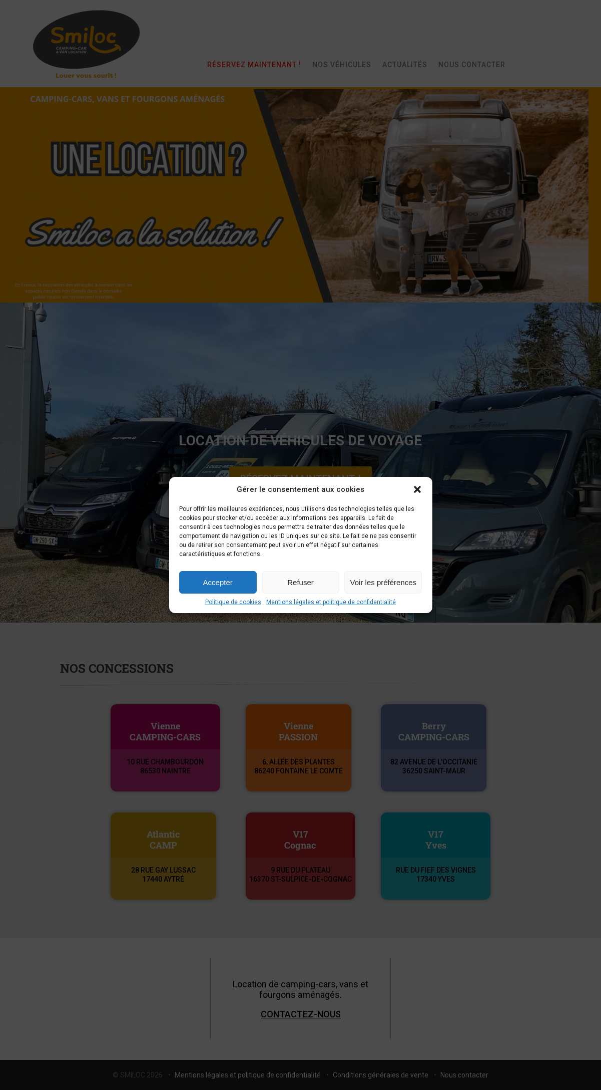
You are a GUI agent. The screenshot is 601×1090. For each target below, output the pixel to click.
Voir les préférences (383, 582)
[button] (417, 489)
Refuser (300, 582)
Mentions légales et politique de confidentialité (331, 602)
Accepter (218, 582)
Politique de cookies (233, 602)
